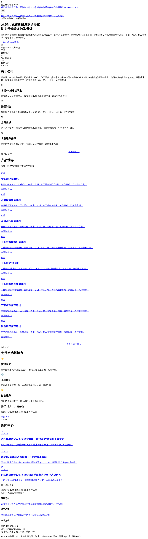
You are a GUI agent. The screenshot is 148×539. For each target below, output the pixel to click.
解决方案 (26, 7)
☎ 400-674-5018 (71, 7)
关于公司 (9, 7)
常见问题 (39, 515)
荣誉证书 (22, 515)
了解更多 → (74, 151)
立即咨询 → (6, 417)
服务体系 (43, 7)
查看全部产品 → (74, 344)
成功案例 (34, 7)
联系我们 (60, 7)
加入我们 (47, 515)
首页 (3, 7)
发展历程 (13, 515)
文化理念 (5, 515)
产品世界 (18, 7)
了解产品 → (6, 42)
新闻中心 (51, 7)
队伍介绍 (30, 515)
